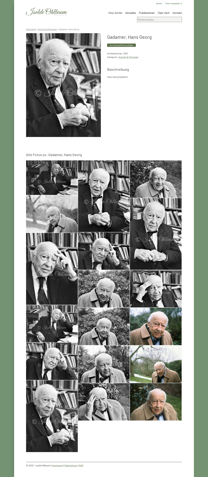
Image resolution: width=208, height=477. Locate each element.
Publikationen (147, 12)
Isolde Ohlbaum (46, 12)
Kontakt (177, 12)
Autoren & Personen (47, 29)
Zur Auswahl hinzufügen (121, 45)
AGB (81, 465)
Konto (159, 3)
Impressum (57, 465)
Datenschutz (71, 465)
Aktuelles (130, 12)
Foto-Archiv (115, 12)
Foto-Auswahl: (174, 3)
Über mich (164, 12)
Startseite (31, 29)
